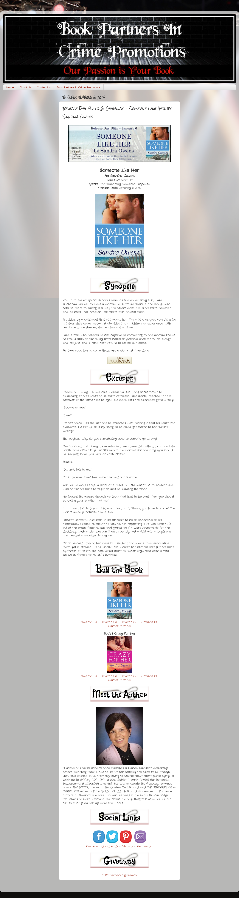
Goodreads (109, 846)
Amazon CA (129, 622)
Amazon (92, 846)
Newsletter (145, 846)
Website (127, 846)
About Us (25, 87)
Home (10, 87)
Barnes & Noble (119, 626)
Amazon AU (149, 622)
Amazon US (89, 622)
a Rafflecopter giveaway (119, 875)
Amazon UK (109, 622)
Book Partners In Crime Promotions (79, 87)
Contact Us (44, 87)
